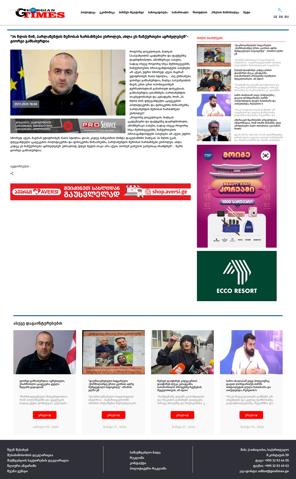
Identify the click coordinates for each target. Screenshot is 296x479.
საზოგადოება (158, 12)
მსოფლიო (200, 12)
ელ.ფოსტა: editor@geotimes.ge (264, 471)
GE (275, 17)
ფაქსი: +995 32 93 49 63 (271, 466)
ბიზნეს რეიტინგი (131, 12)
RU (286, 17)
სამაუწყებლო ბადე (145, 452)
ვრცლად (44, 415)
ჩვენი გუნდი (17, 471)
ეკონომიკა (107, 12)
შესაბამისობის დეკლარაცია (30, 455)
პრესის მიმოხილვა (225, 12)
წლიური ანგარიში (21, 466)
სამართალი (180, 12)
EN (281, 17)
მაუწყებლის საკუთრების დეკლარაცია (38, 460)
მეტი (246, 12)
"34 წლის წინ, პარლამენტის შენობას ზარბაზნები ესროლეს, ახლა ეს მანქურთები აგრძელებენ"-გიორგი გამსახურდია (99, 38)
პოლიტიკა (88, 12)
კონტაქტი (138, 463)
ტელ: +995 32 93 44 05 (272, 460)
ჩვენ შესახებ (17, 450)
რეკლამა (137, 458)
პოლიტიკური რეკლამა (148, 468)
